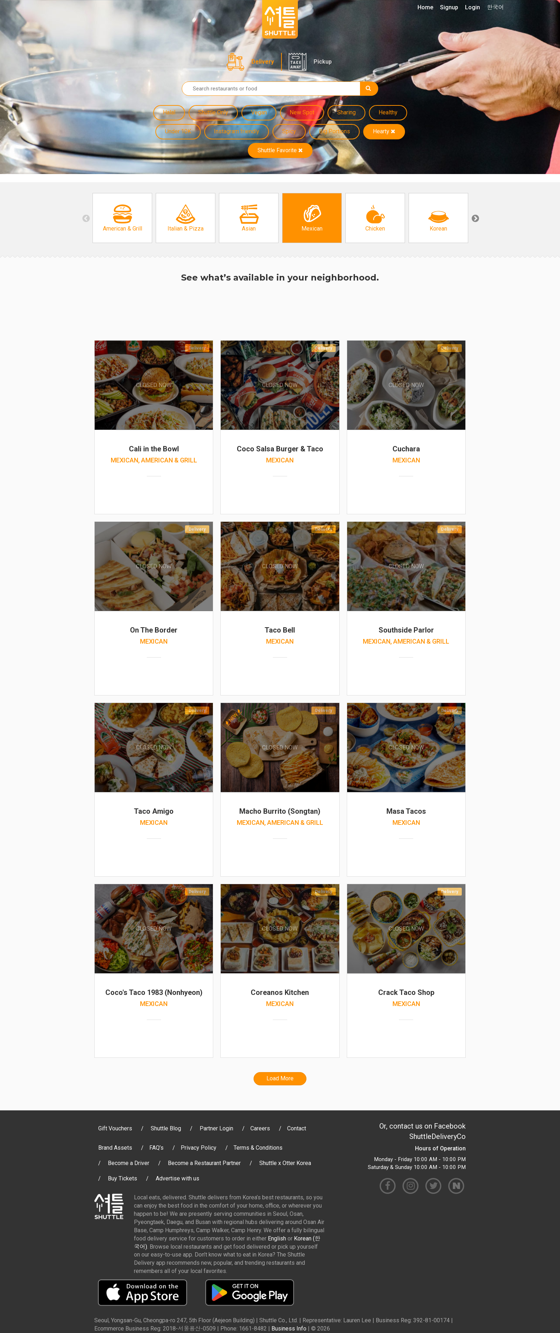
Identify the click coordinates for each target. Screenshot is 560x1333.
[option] (122, 218)
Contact (296, 1128)
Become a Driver (128, 1163)
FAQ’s (156, 1147)
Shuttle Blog (166, 1128)
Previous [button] (85, 218)
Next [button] (474, 218)
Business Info (288, 1328)
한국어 (495, 7)
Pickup (323, 61)
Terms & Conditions (258, 1147)
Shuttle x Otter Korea (285, 1163)
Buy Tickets (122, 1178)
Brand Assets (115, 1147)
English (277, 1238)
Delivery (262, 61)
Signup (449, 7)
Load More (280, 1078)
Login (472, 7)
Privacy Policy (198, 1147)
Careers (260, 1128)
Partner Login (216, 1128)
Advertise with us (177, 1178)
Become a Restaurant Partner (204, 1163)
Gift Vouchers (115, 1128)
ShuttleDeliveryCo (437, 1136)
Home (425, 7)
